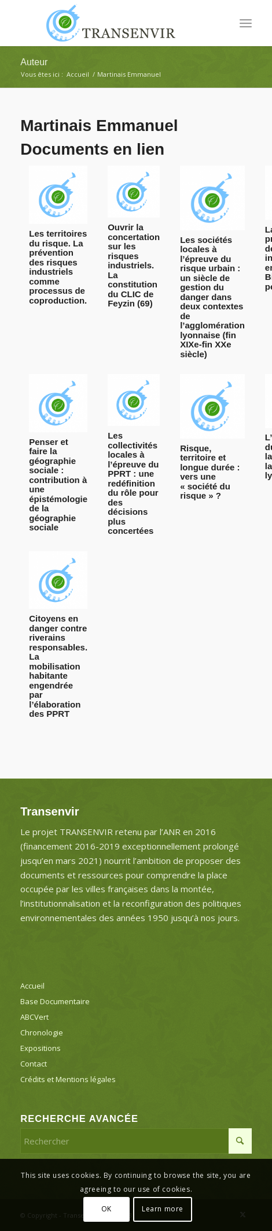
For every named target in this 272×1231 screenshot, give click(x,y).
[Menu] (246, 23)
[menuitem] (246, 23)
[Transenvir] (112, 23)
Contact (33, 1063)
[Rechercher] (136, 1141)
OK (106, 1209)
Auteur (33, 62)
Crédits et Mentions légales (68, 1079)
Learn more (162, 1209)
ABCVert (34, 1017)
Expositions (40, 1048)
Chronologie (41, 1032)
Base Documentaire (55, 1001)
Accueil (32, 986)
